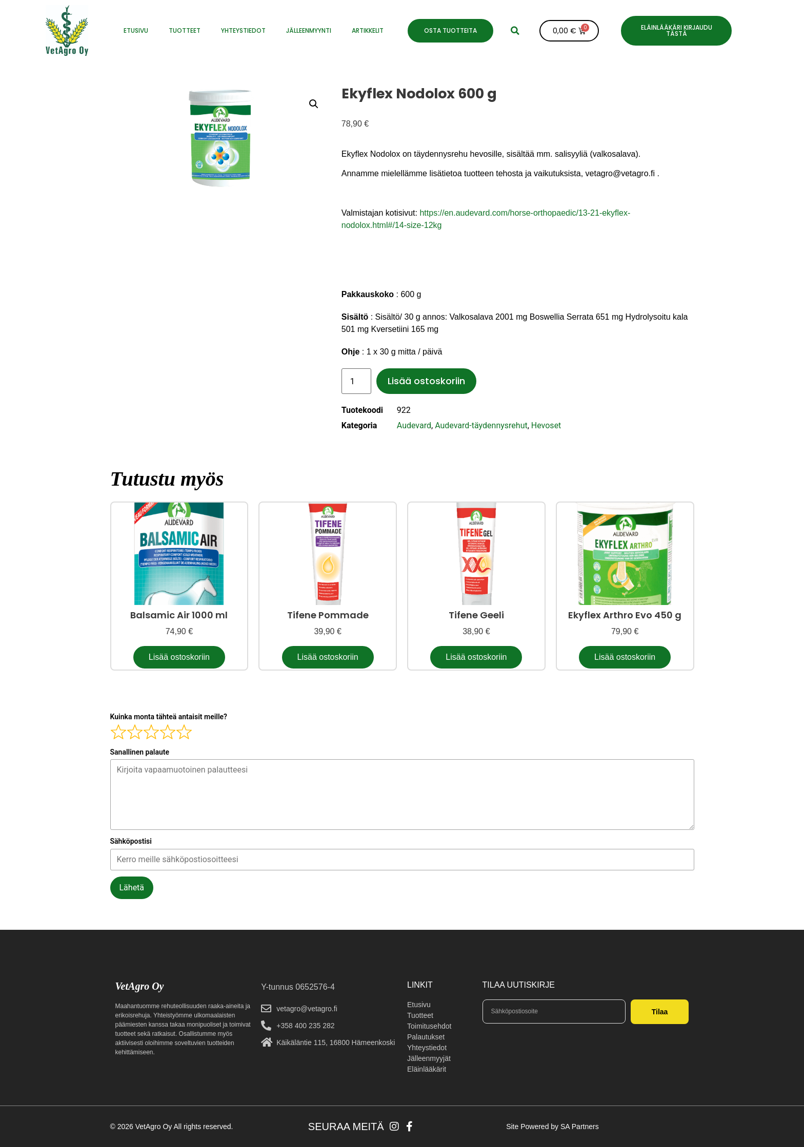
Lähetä (132, 887)
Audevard (414, 425)
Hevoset (546, 425)
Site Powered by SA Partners (552, 1126)
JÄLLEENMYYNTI (308, 30)
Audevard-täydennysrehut (481, 425)
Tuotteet (184, 30)
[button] (515, 30)
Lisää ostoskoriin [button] (179, 657)
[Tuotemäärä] (356, 381)
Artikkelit (368, 30)
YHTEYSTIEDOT (243, 30)
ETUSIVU (136, 30)
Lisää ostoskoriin (426, 380)
